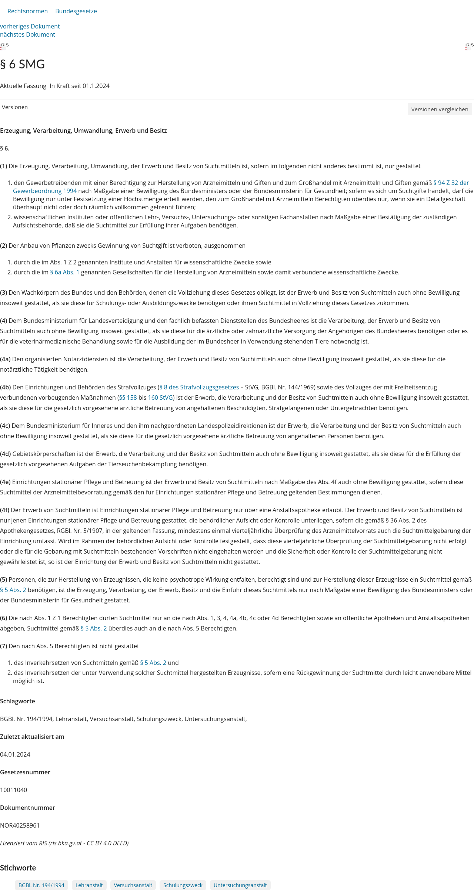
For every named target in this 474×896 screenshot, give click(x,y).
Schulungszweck (183, 885)
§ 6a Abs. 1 (65, 272)
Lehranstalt (89, 885)
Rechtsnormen (27, 11)
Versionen (15, 107)
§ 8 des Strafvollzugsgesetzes (199, 387)
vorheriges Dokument (30, 26)
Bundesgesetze (76, 11)
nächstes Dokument (27, 34)
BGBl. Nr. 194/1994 (41, 885)
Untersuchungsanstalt (240, 885)
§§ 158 (128, 397)
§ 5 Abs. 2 (13, 590)
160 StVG (160, 397)
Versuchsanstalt (133, 885)
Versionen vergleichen (439, 109)
